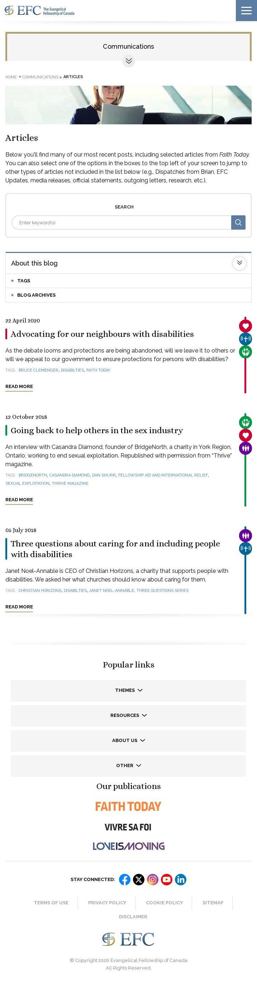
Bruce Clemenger (38, 370)
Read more (19, 386)
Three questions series (163, 590)
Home (11, 77)
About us (125, 740)
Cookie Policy (164, 902)
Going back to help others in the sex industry (97, 430)
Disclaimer (133, 916)
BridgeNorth (33, 475)
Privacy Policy (107, 902)
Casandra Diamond (69, 475)
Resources (125, 715)
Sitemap (213, 902)
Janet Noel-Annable (111, 590)
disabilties (72, 370)
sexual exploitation (27, 483)
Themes (125, 690)
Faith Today (98, 370)
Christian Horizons (40, 590)
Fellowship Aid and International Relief (163, 475)
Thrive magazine (70, 483)
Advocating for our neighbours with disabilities (102, 334)
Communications (128, 46)
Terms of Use (51, 902)
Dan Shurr (104, 475)
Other (125, 765)
